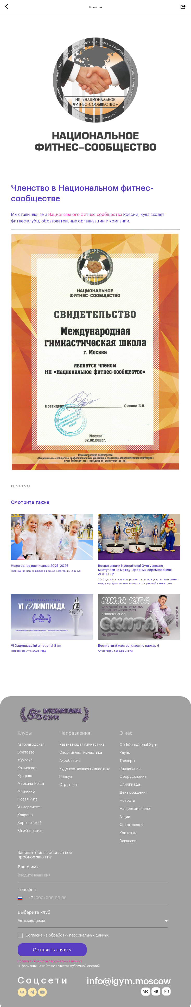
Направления (74, 728)
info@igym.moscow (129, 976)
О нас (125, 728)
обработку (58, 930)
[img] (54, 709)
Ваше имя (28, 861)
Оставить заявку (52, 944)
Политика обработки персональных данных (49, 956)
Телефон (27, 884)
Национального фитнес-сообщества (86, 213)
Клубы (24, 728)
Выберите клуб (34, 907)
